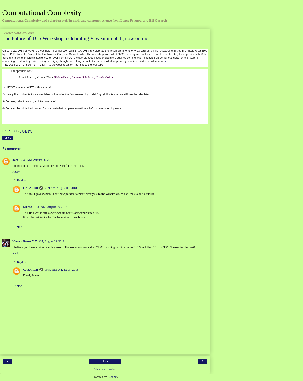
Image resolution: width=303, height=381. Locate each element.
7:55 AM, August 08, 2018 (48, 241)
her (166, 61)
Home (105, 361)
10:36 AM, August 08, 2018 (50, 207)
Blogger (112, 376)
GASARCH (30, 188)
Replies (21, 180)
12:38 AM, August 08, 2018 (36, 159)
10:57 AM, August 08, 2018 (61, 269)
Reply (16, 171)
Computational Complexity (41, 12)
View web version (105, 369)
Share (7, 137)
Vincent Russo (21, 241)
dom (15, 159)
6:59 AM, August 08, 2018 (60, 188)
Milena (27, 207)
